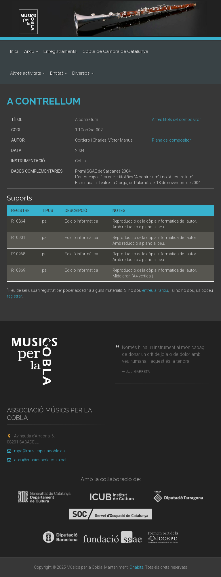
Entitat (56, 73)
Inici (14, 51)
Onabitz (136, 567)
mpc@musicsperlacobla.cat (36, 451)
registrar (14, 296)
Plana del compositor (171, 140)
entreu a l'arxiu (155, 290)
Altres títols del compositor (176, 119)
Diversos (80, 73)
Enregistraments (59, 51)
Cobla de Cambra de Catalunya (115, 51)
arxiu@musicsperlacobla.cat (36, 460)
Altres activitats (25, 73)
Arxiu (29, 51)
